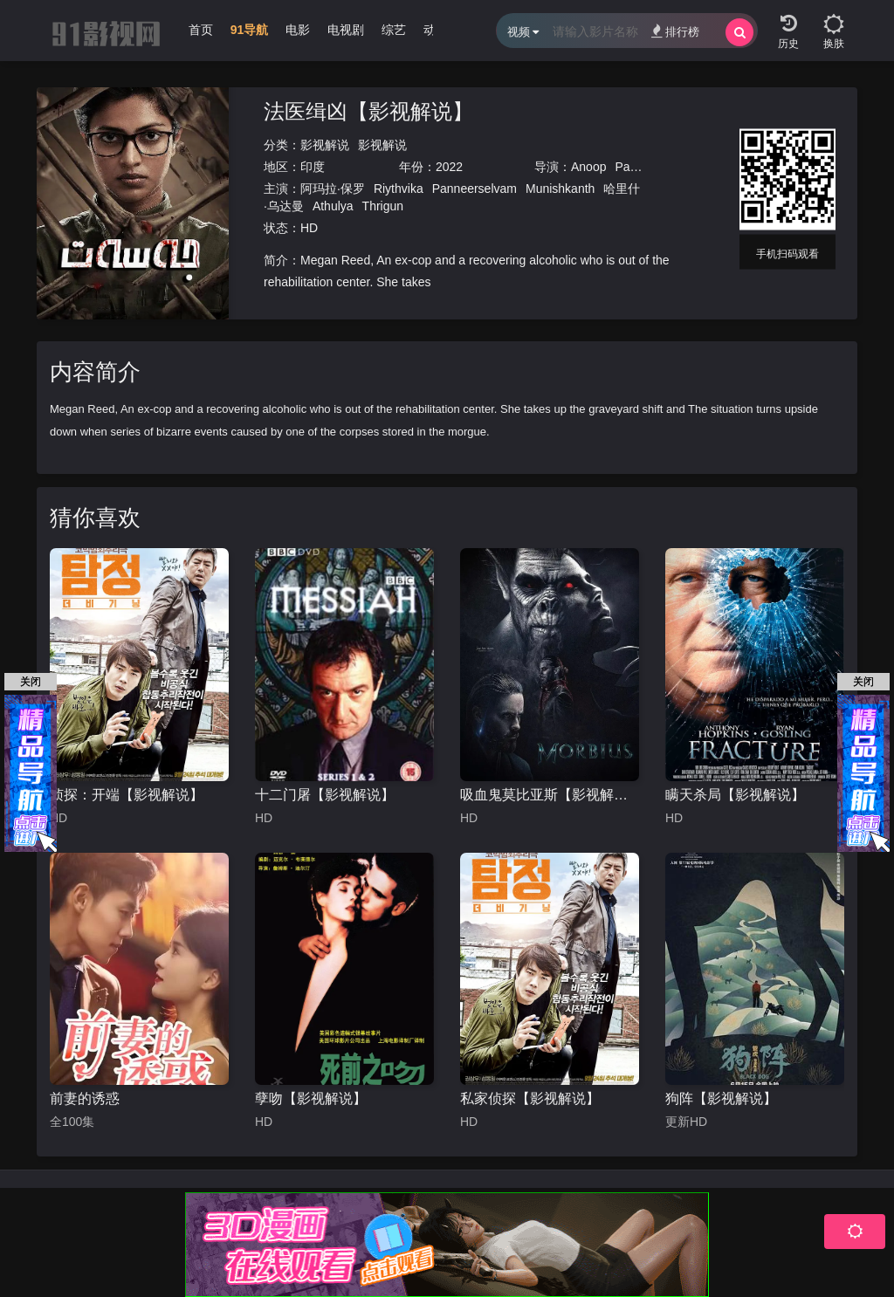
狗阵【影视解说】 (721, 1098)
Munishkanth (560, 189)
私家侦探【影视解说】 (530, 1098)
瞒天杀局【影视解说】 (735, 794)
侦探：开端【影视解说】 (126, 794)
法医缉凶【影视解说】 (368, 111)
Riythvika (398, 189)
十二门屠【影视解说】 (325, 794)
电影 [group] (297, 30)
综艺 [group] (394, 30)
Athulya (333, 206)
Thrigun (382, 206)
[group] (250, 34)
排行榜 (675, 31)
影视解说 (324, 145)
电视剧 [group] (345, 30)
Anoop (588, 167)
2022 (449, 167)
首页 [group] (201, 30)
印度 (312, 167)
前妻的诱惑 (85, 1098)
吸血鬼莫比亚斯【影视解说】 (549, 794)
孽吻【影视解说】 (311, 1098)
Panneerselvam (474, 189)
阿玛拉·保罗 (332, 189)
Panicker (638, 167)
